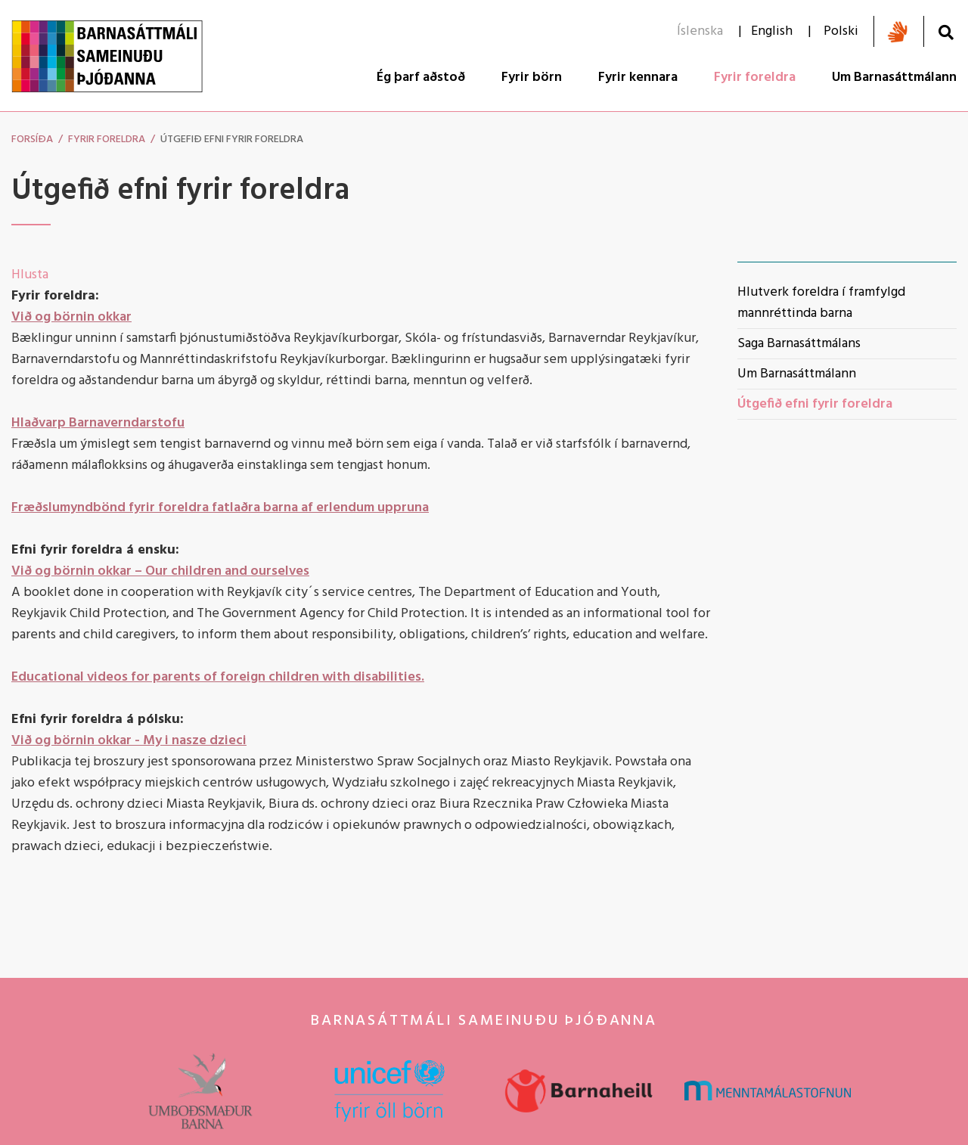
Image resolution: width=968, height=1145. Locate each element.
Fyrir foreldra (106, 139)
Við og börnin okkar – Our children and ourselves (160, 571)
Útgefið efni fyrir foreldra (231, 139)
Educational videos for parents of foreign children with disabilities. (217, 677)
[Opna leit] (945, 32)
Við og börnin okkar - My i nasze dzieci (129, 741)
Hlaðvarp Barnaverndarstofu (98, 423)
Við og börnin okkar (71, 317)
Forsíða (32, 139)
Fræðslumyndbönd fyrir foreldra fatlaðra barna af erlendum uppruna (220, 508)
